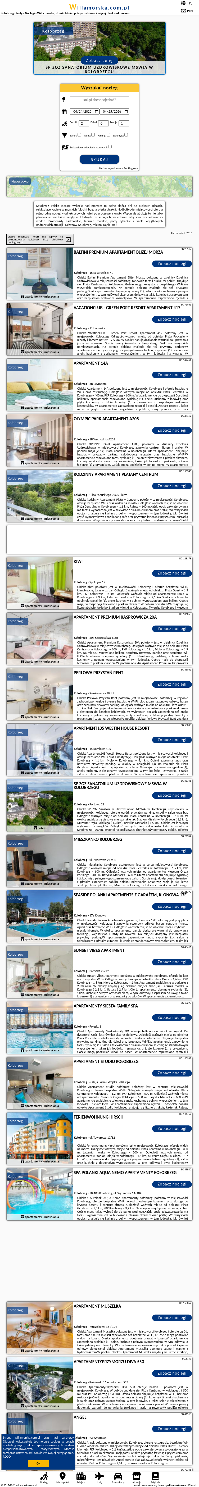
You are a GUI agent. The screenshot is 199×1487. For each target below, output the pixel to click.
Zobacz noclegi (172, 263)
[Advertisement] (99, 1262)
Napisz (194, 1485)
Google (8, 1441)
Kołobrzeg (15, 256)
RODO (7, 1456)
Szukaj (99, 159)
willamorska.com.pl (99, 7)
